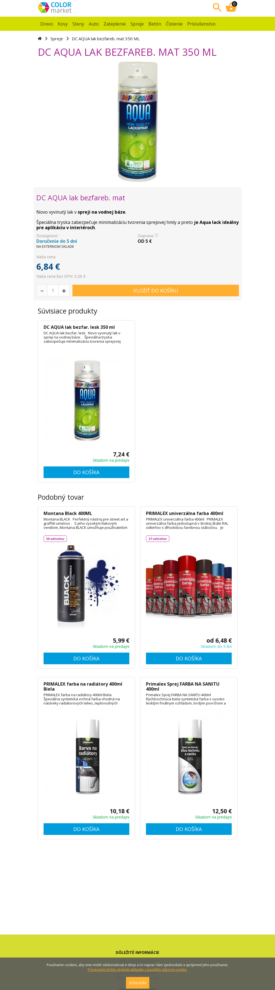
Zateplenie (115, 24)
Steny (78, 24)
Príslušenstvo (201, 24)
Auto (94, 24)
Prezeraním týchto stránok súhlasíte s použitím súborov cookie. (137, 969)
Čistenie (174, 24)
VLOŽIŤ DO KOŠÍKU (155, 290)
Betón (154, 24)
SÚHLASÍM (137, 982)
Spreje (137, 24)
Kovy (63, 24)
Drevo (46, 24)
